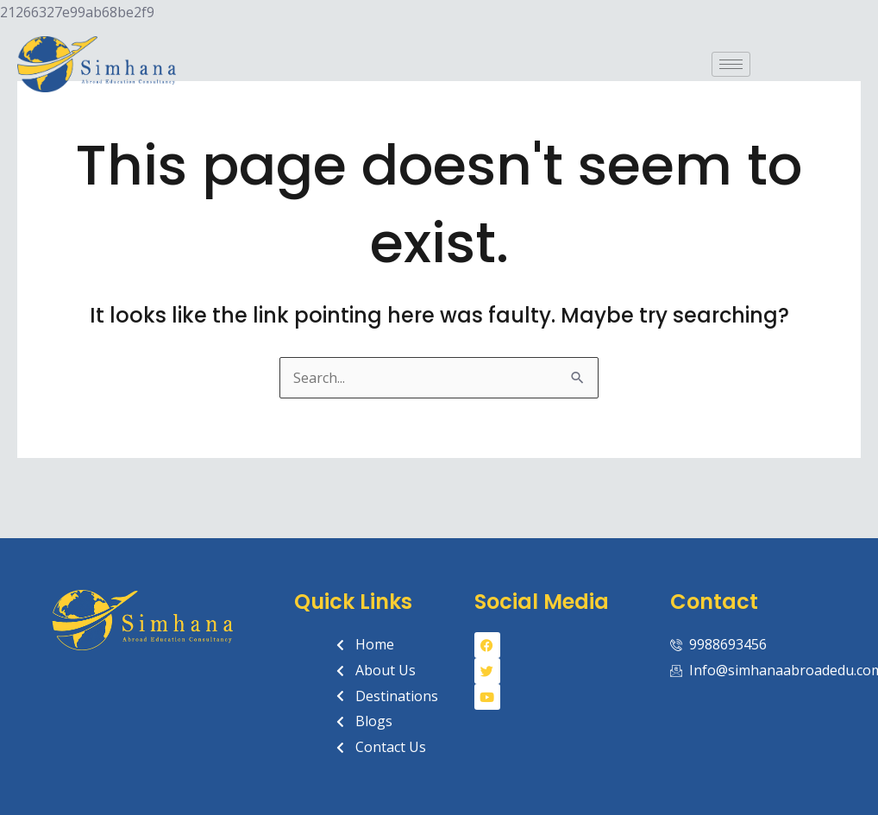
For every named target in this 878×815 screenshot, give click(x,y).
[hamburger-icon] (731, 64)
